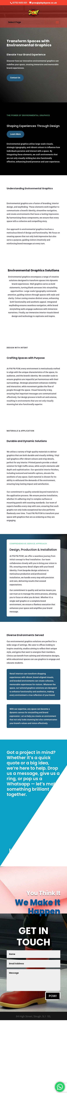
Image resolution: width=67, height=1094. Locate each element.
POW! (53, 996)
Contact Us (15, 77)
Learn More (15, 134)
